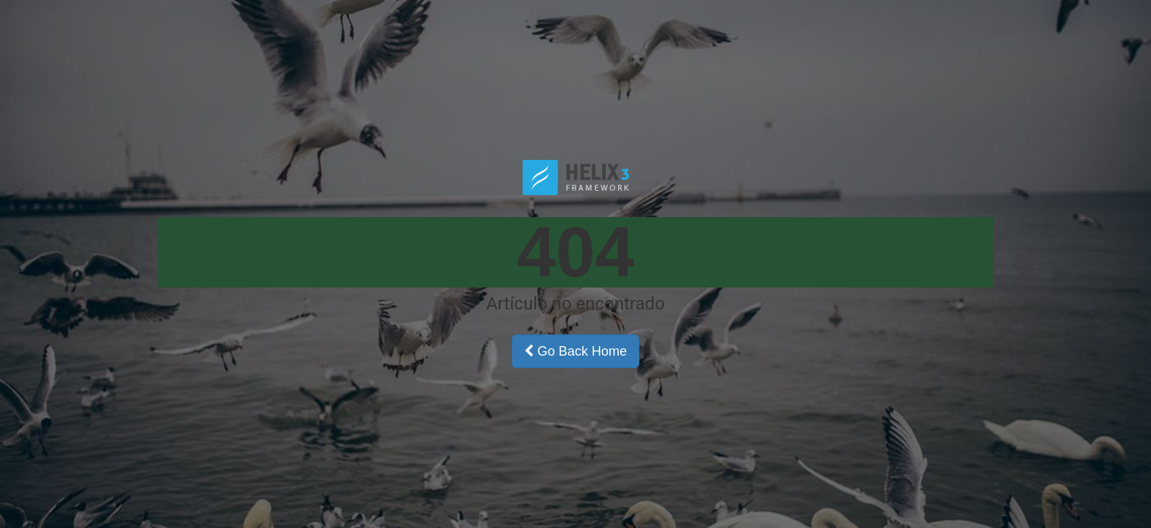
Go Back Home (575, 351)
